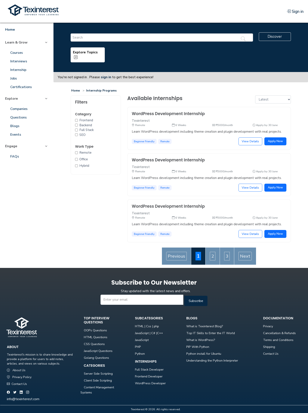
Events (15, 134)
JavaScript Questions (98, 351)
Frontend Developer (149, 376)
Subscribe (196, 301)
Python (140, 353)
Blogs (14, 126)
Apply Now (275, 141)
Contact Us (17, 384)
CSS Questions (94, 344)
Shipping (269, 347)
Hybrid (84, 166)
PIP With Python (197, 347)
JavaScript (142, 340)
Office (83, 159)
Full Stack (86, 130)
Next (245, 256)
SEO (82, 135)
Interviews (18, 61)
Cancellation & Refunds (279, 333)
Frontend (86, 120)
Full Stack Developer (149, 369)
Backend (85, 125)
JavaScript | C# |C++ (149, 333)
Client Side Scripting (98, 380)
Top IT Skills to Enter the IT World (210, 333)
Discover (275, 36)
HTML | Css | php (147, 326)
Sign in (295, 11)
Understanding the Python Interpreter (212, 360)
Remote (85, 152)
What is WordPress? (200, 340)
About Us (16, 370)
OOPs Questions (95, 330)
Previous (176, 256)
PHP (138, 347)
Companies (19, 109)
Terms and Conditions (278, 340)
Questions (18, 117)
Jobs (13, 78)
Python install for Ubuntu (203, 353)
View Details (250, 141)
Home (75, 91)
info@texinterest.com (23, 399)
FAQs (14, 156)
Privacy (268, 326)
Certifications (21, 87)
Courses (16, 52)
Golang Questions (96, 358)
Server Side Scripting (98, 373)
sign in (106, 77)
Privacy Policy (19, 377)
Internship (18, 70)
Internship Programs (101, 91)
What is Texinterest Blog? (204, 326)
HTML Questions (95, 337)
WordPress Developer (150, 383)
